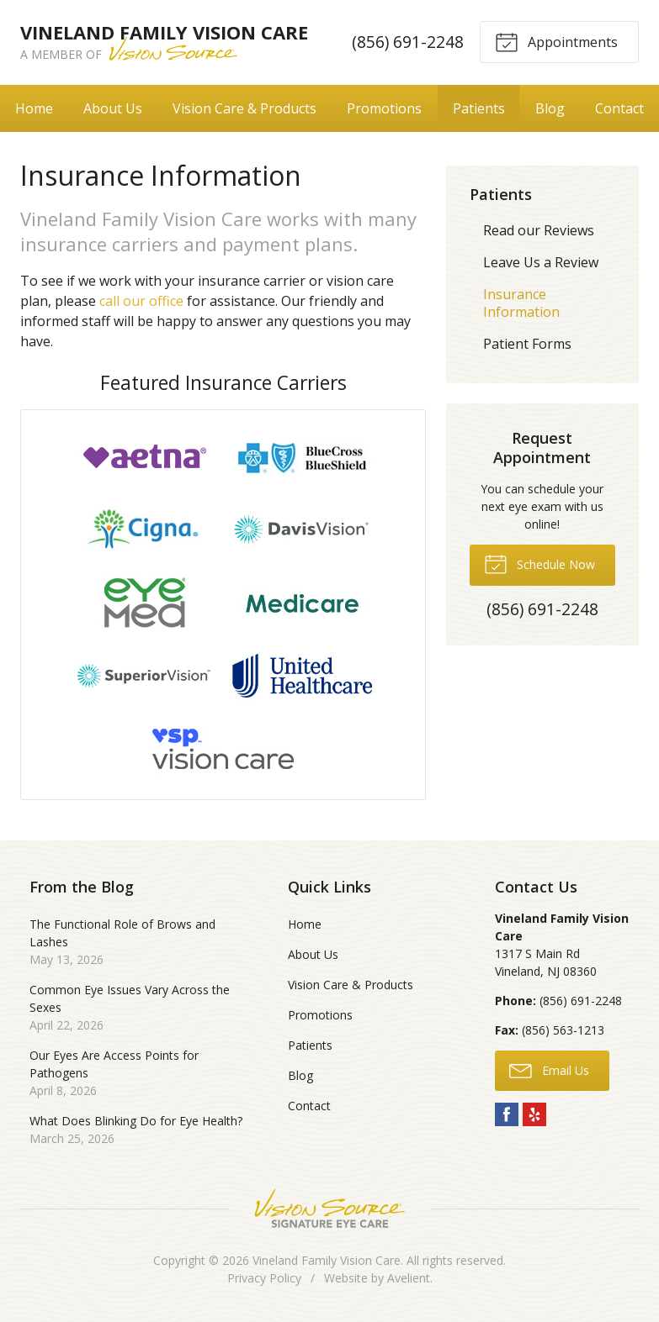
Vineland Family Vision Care (326, 1260)
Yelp (534, 1114)
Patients (479, 108)
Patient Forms (527, 343)
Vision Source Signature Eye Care (330, 1208)
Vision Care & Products (244, 108)
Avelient (408, 1278)
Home (34, 108)
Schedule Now (539, 563)
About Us (112, 108)
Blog (550, 108)
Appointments (556, 41)
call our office (141, 301)
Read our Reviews (538, 230)
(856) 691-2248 (408, 41)
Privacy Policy (264, 1278)
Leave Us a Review (540, 262)
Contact (619, 108)
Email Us (549, 1070)
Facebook (506, 1114)
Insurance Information (521, 303)
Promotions (384, 108)
